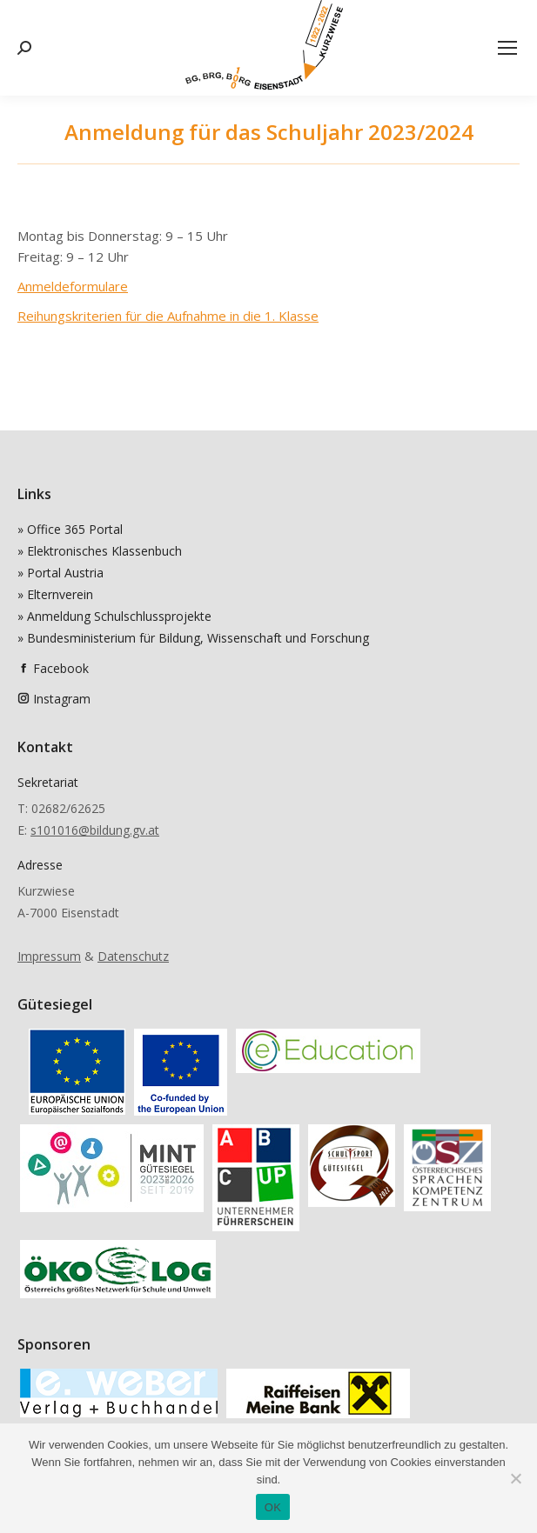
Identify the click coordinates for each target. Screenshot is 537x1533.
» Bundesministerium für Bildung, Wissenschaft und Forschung (193, 638)
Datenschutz (133, 956)
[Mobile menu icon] (507, 48)
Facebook (61, 668)
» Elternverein (55, 594)
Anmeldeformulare (72, 286)
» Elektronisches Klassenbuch (99, 551)
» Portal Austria (60, 572)
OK (273, 1507)
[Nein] (515, 1478)
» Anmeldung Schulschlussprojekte (114, 616)
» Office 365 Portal (70, 529)
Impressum (49, 956)
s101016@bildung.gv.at (94, 830)
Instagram (62, 698)
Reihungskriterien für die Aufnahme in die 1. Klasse (168, 315)
